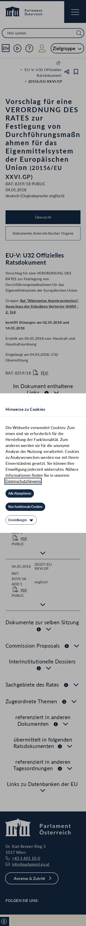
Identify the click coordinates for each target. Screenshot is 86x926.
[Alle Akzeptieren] (20, 493)
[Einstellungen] (21, 520)
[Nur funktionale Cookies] (25, 507)
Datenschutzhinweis (23, 481)
